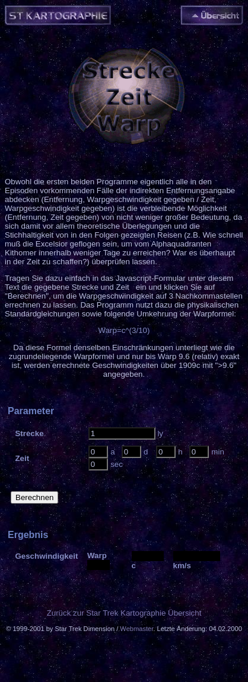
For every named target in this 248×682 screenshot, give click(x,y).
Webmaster (136, 628)
